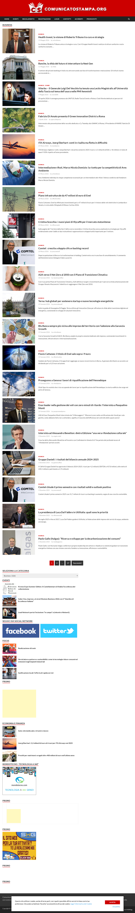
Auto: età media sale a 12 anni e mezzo (33, 731)
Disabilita (116, 907)
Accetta (112, 902)
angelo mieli (57, 436)
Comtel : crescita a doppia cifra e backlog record (63, 248)
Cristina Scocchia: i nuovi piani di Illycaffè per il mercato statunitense (74, 221)
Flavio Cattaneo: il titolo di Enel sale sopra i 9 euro (64, 353)
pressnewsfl (56, 251)
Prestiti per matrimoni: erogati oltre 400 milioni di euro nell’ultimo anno (46, 755)
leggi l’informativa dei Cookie (81, 904)
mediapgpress (57, 542)
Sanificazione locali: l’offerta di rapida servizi (35, 673)
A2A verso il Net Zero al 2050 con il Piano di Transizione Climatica (72, 274)
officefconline (56, 199)
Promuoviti (92, 19)
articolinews (57, 40)
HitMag (129, 910)
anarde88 (55, 95)
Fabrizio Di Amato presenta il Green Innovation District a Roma (71, 116)
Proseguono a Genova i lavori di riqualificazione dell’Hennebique (72, 380)
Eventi (16, 19)
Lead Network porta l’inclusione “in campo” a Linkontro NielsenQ (44, 612)
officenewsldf (57, 515)
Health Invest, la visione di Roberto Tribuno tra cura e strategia (71, 37)
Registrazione (44, 19)
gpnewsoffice (57, 462)
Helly (54, 67)
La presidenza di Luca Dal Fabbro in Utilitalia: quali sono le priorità (73, 512)
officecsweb (56, 225)
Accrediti (79, 19)
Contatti (67, 19)
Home (6, 19)
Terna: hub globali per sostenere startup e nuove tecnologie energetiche (75, 301)
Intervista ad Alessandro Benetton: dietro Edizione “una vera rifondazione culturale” (82, 433)
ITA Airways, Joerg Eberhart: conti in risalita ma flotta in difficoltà (72, 142)
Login (56, 19)
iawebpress (55, 146)
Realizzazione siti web (27, 648)
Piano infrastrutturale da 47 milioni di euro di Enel (64, 195)
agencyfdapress (56, 119)
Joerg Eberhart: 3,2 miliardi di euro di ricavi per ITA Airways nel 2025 (45, 743)
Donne (47, 85)
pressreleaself (57, 304)
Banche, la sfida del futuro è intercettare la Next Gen (65, 63)
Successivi (77, 563)
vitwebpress (57, 383)
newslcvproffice (58, 278)
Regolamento (28, 19)
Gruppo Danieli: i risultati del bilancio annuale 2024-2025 (68, 459)
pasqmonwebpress (59, 411)
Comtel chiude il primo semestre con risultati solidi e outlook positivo (74, 487)
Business (41, 34)
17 (68, 563)
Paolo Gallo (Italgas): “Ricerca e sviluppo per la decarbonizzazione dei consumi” (79, 538)
